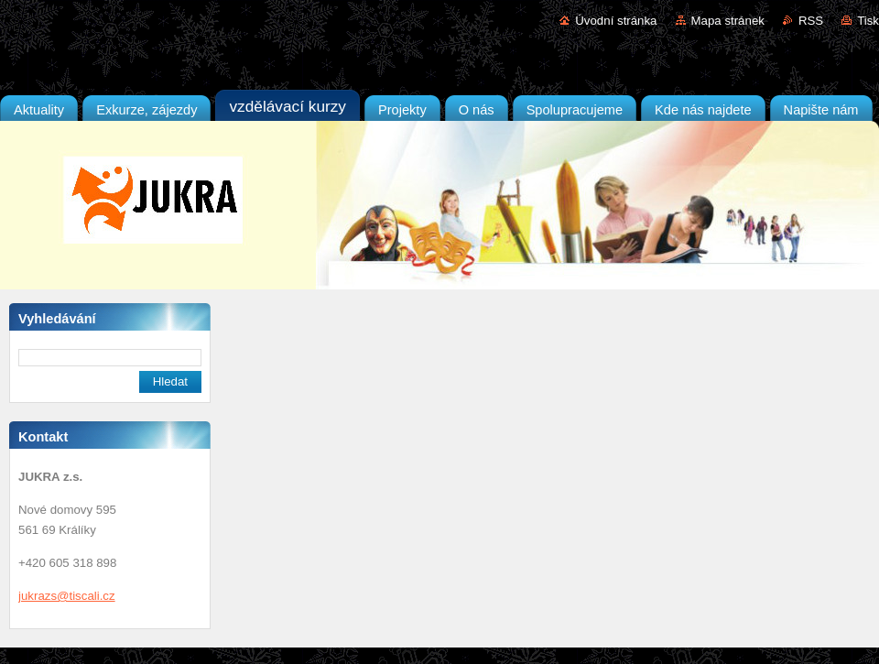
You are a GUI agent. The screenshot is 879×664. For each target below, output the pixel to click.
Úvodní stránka (616, 20)
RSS (810, 20)
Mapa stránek (728, 20)
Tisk (868, 20)
